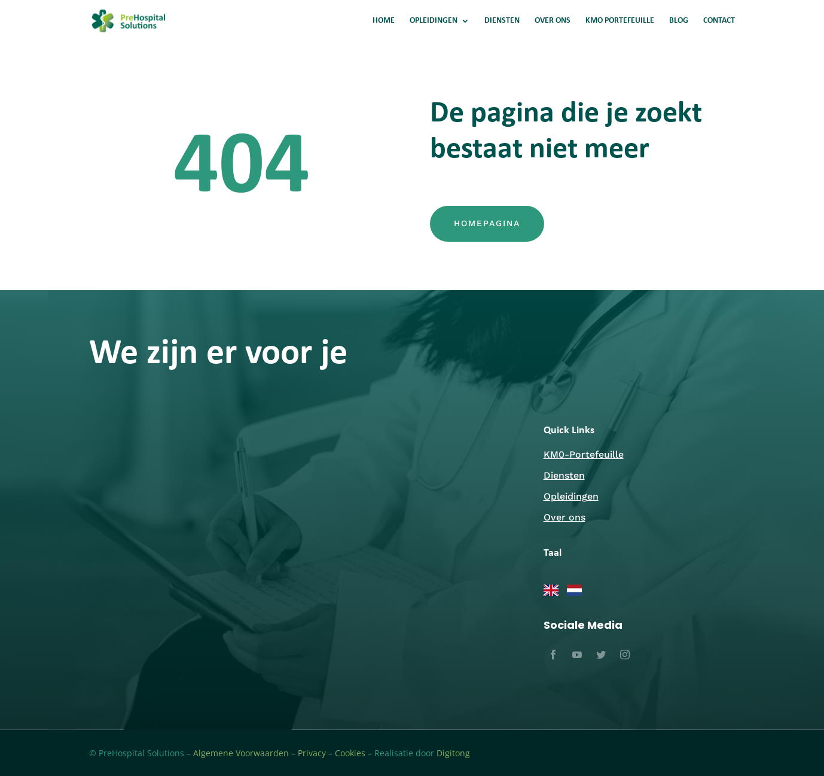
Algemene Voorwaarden (241, 753)
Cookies (350, 753)
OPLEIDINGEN (433, 21)
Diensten (564, 475)
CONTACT (719, 21)
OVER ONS (552, 21)
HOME (384, 21)
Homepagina (487, 223)
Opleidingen (571, 496)
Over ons (564, 517)
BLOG (678, 21)
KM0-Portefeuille (584, 454)
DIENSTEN (502, 21)
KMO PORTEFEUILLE (619, 21)
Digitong (453, 753)
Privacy (312, 753)
